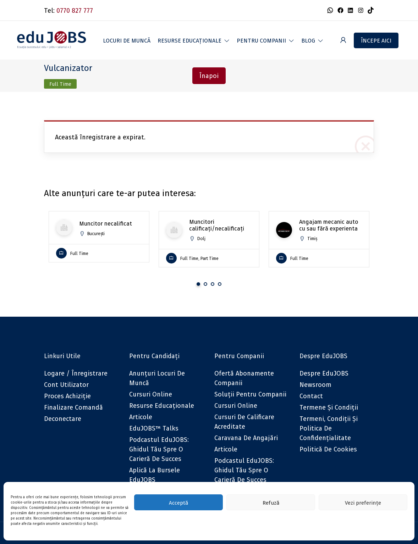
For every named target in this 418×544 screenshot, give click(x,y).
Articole (140, 417)
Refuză (271, 502)
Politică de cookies (328, 449)
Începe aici (376, 40)
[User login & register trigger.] (343, 40)
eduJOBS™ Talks (153, 428)
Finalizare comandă (73, 407)
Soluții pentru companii (250, 394)
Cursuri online (150, 394)
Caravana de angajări (246, 438)
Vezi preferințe (363, 502)
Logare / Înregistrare (76, 373)
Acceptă (178, 502)
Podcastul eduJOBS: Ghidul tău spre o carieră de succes (159, 449)
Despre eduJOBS (323, 373)
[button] (194, 40)
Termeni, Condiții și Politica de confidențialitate (328, 428)
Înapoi (209, 75)
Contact (311, 396)
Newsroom (315, 384)
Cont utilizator (66, 384)
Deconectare (62, 418)
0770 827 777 (74, 10)
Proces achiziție (67, 396)
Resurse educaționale (161, 405)
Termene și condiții (328, 407)
